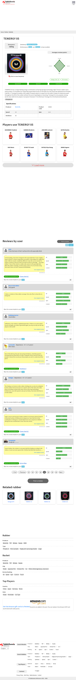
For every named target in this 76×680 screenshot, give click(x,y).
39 (52, 472)
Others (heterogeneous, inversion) (39, 569)
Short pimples (14, 549)
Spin (12, 574)
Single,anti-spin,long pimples (28, 549)
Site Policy (26, 675)
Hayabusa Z (23, 368)
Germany (15, 589)
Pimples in (6, 549)
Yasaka (20, 543)
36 (40, 472)
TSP (10, 543)
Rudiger (11, 378)
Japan (9, 589)
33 (28, 472)
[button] (16, 63)
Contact (39, 675)
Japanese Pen (12, 569)
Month (71, 245)
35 (36, 472)
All (3, 574)
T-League (37, 670)
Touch (22, 574)
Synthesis (37, 659)
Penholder (11, 594)
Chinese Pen (20, 569)
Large (40, 549)
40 (56, 472)
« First (14, 472)
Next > (61, 472)
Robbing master (13, 315)
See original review (39, 269)
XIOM (25, 543)
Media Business (33, 675)
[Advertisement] (38, 18)
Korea (20, 589)
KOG (10, 249)
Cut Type (17, 594)
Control (16, 574)
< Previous (22, 472)
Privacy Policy (20, 675)
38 (48, 472)
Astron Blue (23, 463)
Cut (26, 569)
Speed (7, 574)
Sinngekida (12, 440)
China (4, 589)
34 (32, 472)
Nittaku (15, 543)
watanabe (12, 345)
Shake (4, 569)
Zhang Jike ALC (24, 276)
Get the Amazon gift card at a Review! (16, 606)
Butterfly (5, 543)
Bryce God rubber (14, 285)
